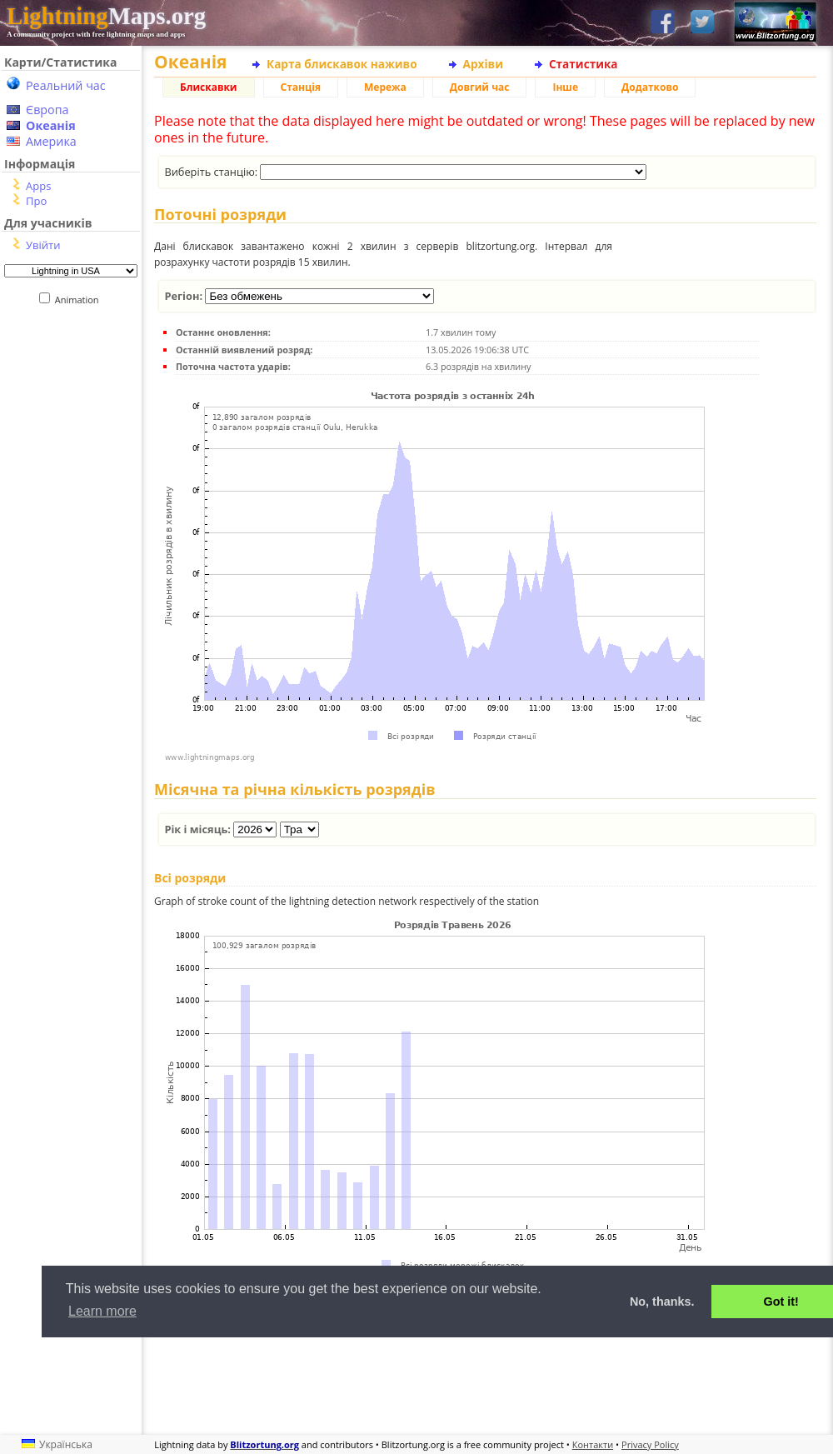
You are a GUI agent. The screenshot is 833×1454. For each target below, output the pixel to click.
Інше (565, 87)
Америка (51, 141)
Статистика (583, 64)
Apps (38, 185)
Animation (80, 299)
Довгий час (480, 87)
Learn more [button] (102, 1311)
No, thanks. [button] (662, 1301)
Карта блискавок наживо (342, 64)
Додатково (649, 87)
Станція (301, 87)
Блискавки (208, 87)
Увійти (43, 244)
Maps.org (106, 15)
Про (36, 200)
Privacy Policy (650, 1444)
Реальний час (66, 85)
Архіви (483, 64)
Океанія (51, 125)
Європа (47, 109)
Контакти (592, 1444)
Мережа (385, 87)
